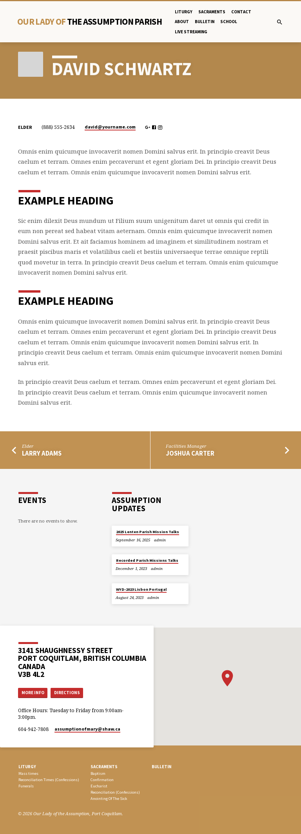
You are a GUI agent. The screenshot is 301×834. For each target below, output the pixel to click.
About (182, 21)
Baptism (98, 773)
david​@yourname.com (110, 127)
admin (160, 540)
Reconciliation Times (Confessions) (48, 779)
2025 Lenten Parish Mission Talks (147, 531)
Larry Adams (42, 453)
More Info (33, 692)
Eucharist (99, 786)
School (228, 21)
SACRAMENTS (104, 766)
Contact (241, 11)
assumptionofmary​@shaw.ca (87, 729)
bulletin (204, 21)
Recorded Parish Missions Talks (147, 560)
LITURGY (27, 766)
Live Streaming (191, 31)
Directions (67, 692)
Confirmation (102, 779)
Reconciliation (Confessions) (115, 792)
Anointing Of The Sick (109, 798)
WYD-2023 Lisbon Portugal (141, 589)
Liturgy (183, 11)
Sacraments (211, 11)
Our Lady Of (89, 21)
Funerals (26, 786)
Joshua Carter (190, 453)
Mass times (28, 773)
